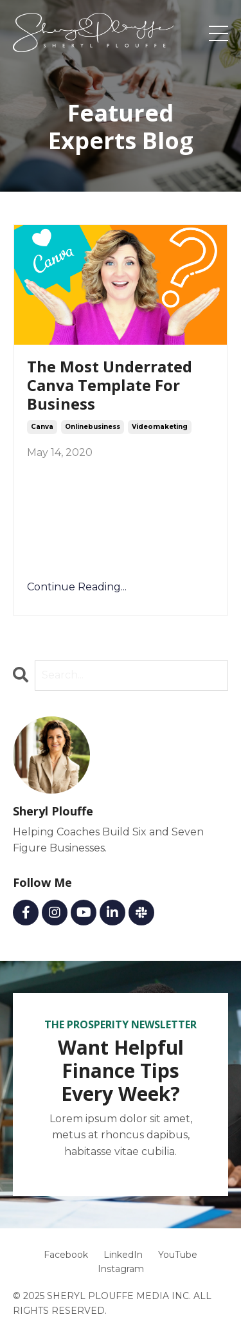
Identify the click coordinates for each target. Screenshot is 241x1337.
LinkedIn (123, 1254)
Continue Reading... (77, 587)
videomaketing (160, 427)
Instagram (121, 1269)
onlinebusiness (92, 427)
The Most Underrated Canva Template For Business (109, 385)
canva (42, 427)
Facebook (66, 1254)
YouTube (177, 1254)
